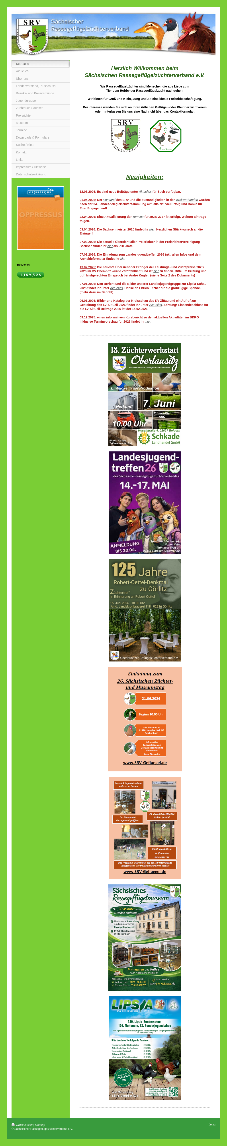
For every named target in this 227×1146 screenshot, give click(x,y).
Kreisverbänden (187, 200)
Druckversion (22, 1124)
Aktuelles (145, 191)
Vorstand (109, 200)
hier (152, 229)
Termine (138, 216)
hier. (148, 321)
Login (212, 1124)
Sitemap (40, 1124)
